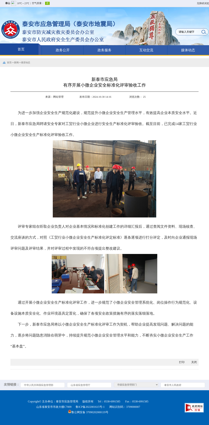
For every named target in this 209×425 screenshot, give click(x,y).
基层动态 (25, 62)
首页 (21, 49)
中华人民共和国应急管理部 (38, 385)
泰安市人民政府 (172, 385)
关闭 (194, 362)
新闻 (16, 62)
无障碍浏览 (203, 3)
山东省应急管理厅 (80, 385)
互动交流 (146, 50)
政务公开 (63, 50)
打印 (182, 362)
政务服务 (104, 50)
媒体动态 (188, 50)
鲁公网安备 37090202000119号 (88, 412)
